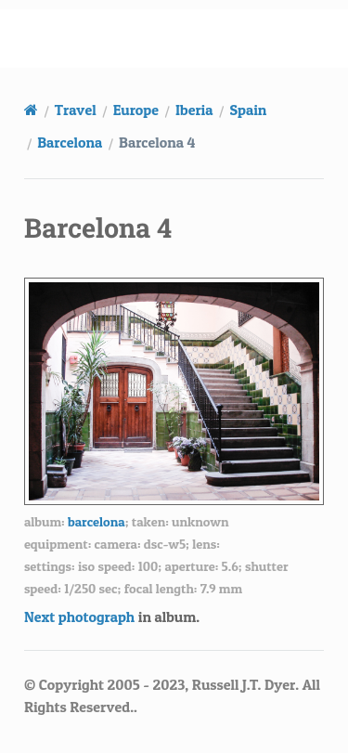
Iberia (194, 109)
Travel (76, 109)
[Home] (31, 109)
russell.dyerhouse (185, 38)
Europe (136, 109)
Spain (247, 109)
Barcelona (69, 142)
